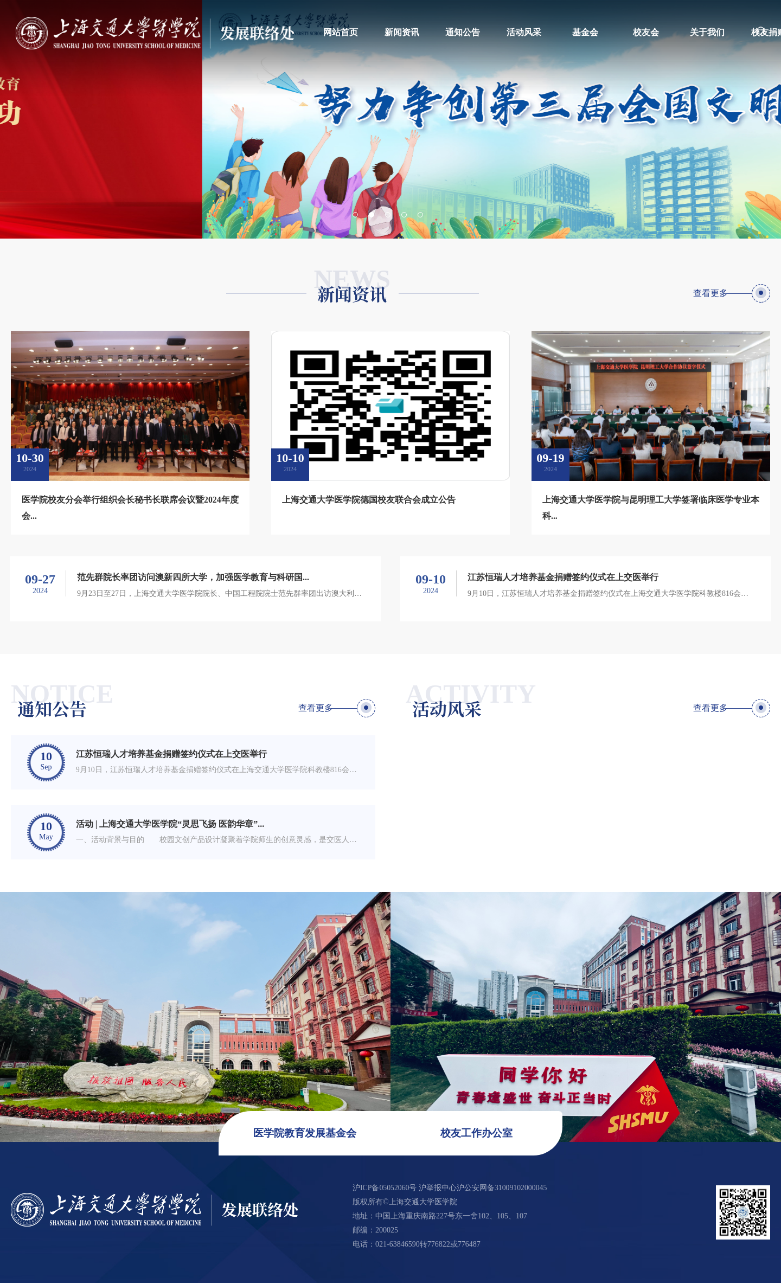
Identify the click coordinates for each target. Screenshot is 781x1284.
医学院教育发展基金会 (308, 1135)
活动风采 (524, 32)
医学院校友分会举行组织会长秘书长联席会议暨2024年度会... (130, 508)
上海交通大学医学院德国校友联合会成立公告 (369, 499)
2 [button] (371, 214)
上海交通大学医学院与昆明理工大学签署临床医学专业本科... (650, 508)
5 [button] (420, 214)
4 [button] (404, 214)
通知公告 (462, 32)
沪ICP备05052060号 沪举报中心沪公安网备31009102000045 (450, 1189)
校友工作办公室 (472, 1135)
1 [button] (355, 214)
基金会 (585, 32)
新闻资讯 (402, 32)
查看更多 (709, 293)
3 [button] (387, 214)
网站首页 (340, 32)
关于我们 (707, 32)
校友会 (646, 32)
